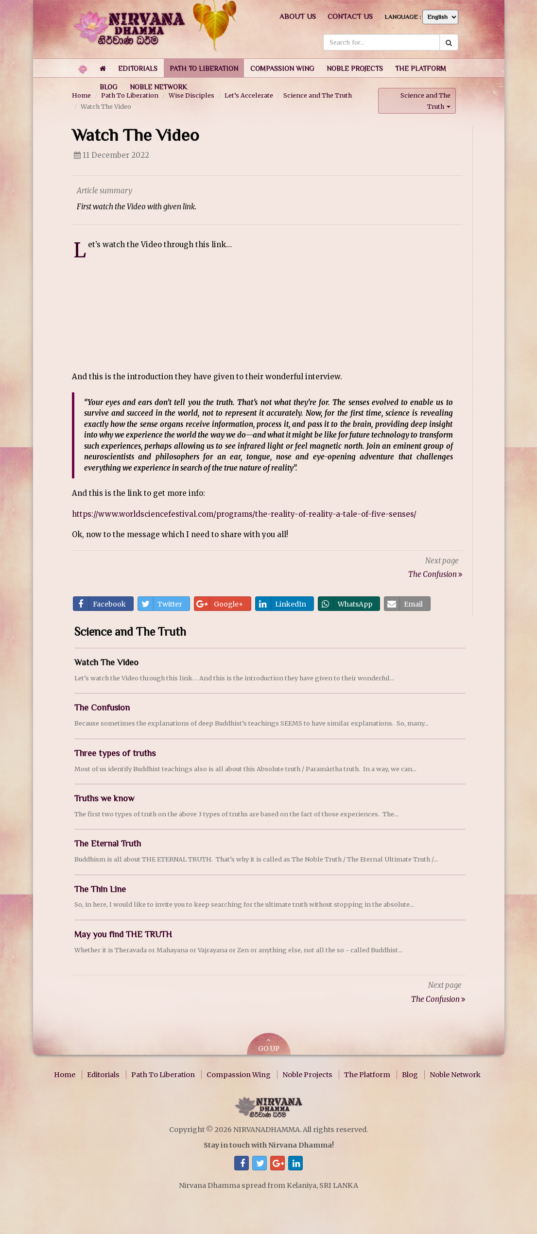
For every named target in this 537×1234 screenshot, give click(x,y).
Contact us (350, 16)
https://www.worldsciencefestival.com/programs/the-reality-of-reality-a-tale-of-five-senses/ (244, 513)
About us (297, 16)
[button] (137, 68)
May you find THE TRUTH (123, 934)
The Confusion (102, 707)
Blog (410, 1074)
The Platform (367, 1074)
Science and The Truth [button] (425, 100)
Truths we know (104, 798)
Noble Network (455, 1074)
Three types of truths (115, 753)
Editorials (103, 1074)
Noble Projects (307, 1074)
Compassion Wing (239, 1074)
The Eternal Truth (107, 843)
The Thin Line (100, 888)
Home (64, 1074)
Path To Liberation (163, 1074)
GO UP (269, 1044)
